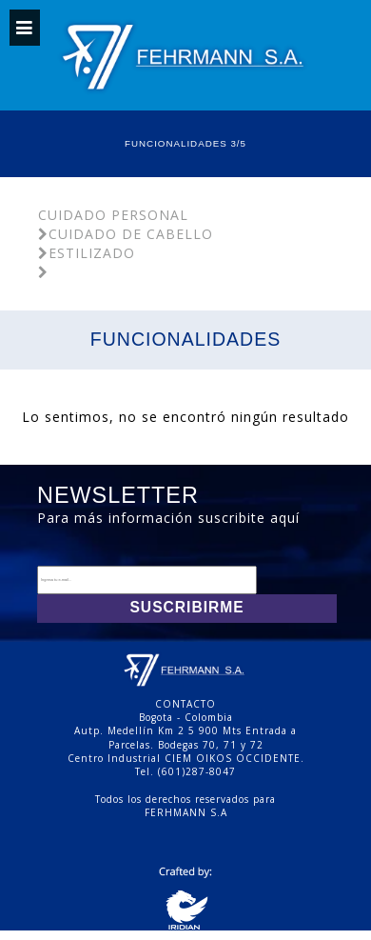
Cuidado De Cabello (125, 234)
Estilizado (86, 253)
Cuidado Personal (113, 215)
